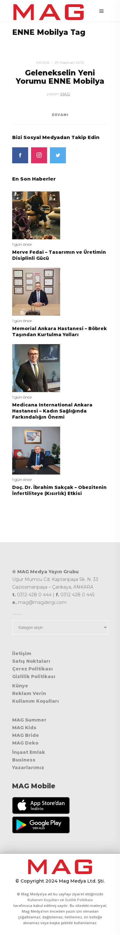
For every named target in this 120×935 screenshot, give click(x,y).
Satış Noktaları (31, 661)
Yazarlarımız (28, 767)
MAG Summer (29, 720)
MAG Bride (25, 735)
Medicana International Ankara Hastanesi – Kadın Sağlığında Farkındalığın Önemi (52, 411)
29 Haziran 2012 (69, 62)
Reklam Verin (29, 693)
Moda (43, 62)
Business (24, 760)
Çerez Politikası (32, 669)
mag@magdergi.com (42, 602)
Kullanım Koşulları (35, 701)
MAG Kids (24, 727)
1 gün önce (22, 244)
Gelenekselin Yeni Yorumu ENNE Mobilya (60, 76)
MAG (65, 93)
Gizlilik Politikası (33, 676)
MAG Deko (25, 743)
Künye (20, 686)
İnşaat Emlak (28, 752)
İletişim (21, 653)
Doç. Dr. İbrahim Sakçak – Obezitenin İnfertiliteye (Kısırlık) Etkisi (59, 490)
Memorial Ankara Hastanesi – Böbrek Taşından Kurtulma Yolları (59, 331)
